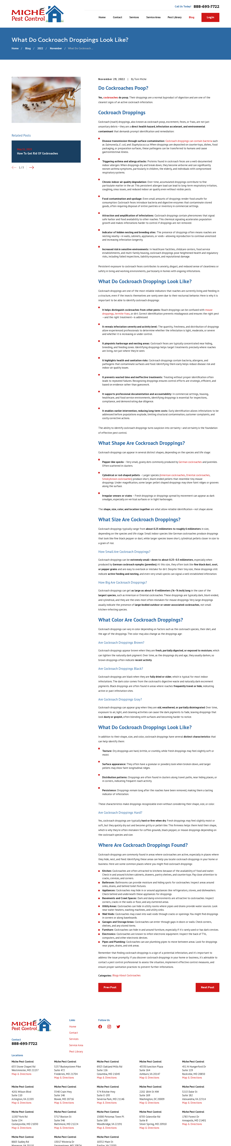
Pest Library (76, 1051)
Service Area (76, 1045)
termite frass (122, 313)
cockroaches (110, 97)
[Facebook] (100, 1026)
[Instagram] (109, 1026)
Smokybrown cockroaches (116, 479)
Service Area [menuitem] (153, 17)
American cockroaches (172, 475)
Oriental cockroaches (198, 475)
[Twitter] (118, 1026)
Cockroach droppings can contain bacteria (189, 141)
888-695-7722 (206, 6)
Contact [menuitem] (117, 17)
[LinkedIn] (127, 1026)
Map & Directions (21, 1074)
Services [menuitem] (134, 17)
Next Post (207, 987)
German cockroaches (190, 462)
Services (74, 1039)
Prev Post (110, 987)
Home (72, 1026)
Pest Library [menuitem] (175, 17)
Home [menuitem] (102, 17)
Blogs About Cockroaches (126, 975)
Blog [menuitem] (191, 17)
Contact (73, 1032)
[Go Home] (15, 48)
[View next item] (31, 167)
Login (210, 17)
